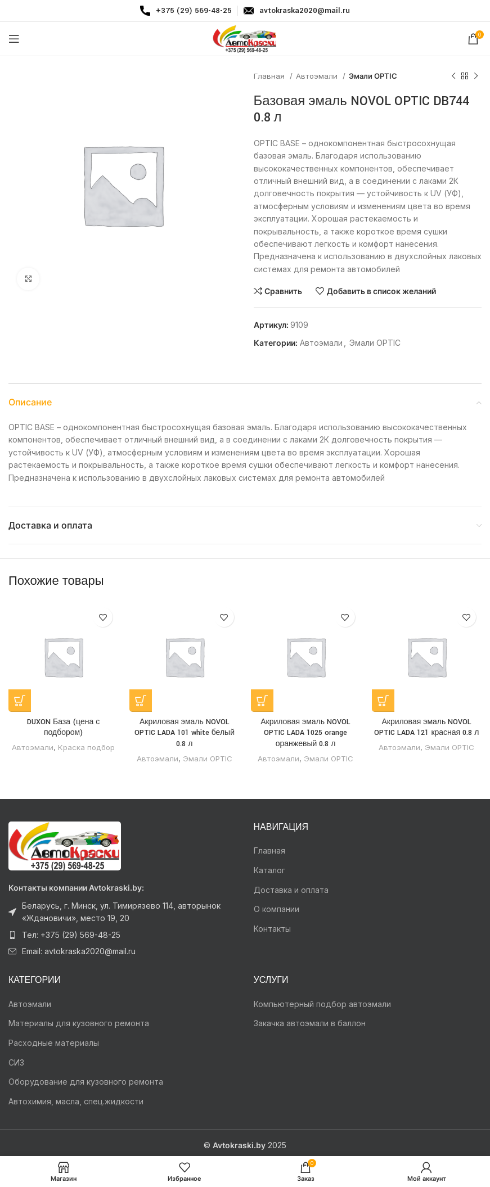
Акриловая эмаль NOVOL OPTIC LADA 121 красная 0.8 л (426, 727)
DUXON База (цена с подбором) (63, 727)
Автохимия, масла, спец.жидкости (75, 1101)
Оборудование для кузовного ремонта (85, 1081)
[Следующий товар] (476, 76)
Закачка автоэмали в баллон (310, 1023)
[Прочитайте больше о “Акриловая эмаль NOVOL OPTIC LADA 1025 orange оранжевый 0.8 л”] (262, 700)
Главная (270, 75)
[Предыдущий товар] (453, 76)
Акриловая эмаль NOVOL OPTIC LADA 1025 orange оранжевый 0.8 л (305, 733)
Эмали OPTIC (373, 75)
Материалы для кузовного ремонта (78, 1023)
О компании (276, 909)
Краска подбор (86, 747)
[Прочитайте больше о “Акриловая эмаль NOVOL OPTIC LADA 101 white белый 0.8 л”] (140, 700)
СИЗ (16, 1062)
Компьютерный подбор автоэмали (322, 1004)
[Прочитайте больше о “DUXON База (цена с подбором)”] (19, 700)
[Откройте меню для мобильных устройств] (14, 39)
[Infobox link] (186, 10)
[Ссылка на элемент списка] (122, 912)
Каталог (269, 870)
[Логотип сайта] (245, 38)
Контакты (272, 928)
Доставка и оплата (291, 890)
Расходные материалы (53, 1043)
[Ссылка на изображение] (64, 845)
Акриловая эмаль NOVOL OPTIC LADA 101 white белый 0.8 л (184, 733)
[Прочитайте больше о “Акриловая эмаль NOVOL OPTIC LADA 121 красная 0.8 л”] (383, 700)
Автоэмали (318, 75)
